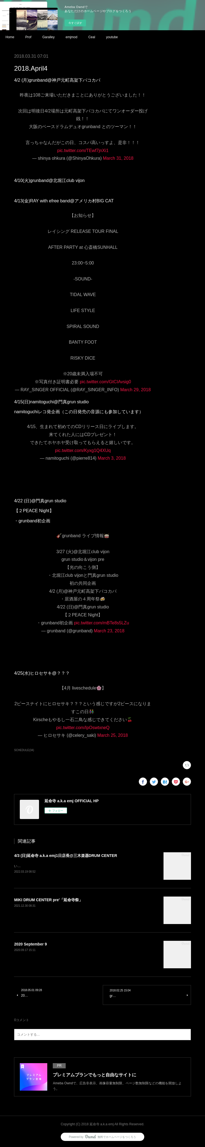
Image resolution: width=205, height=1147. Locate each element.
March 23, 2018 (109, 630)
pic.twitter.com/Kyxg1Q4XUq (83, 450)
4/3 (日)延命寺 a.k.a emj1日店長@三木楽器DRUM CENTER (65, 855)
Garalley (48, 37)
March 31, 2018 (118, 158)
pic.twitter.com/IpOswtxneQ (83, 727)
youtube (112, 37)
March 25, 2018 (112, 735)
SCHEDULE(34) (24, 750)
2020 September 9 (30, 944)
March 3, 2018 (112, 458)
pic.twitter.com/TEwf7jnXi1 (83, 150)
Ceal (91, 37)
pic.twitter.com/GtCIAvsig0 (105, 381)
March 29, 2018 (135, 389)
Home (9, 37)
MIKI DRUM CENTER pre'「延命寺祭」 (48, 900)
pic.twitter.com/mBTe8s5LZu (101, 623)
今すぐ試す (75, 22)
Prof (28, 37)
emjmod (71, 37)
